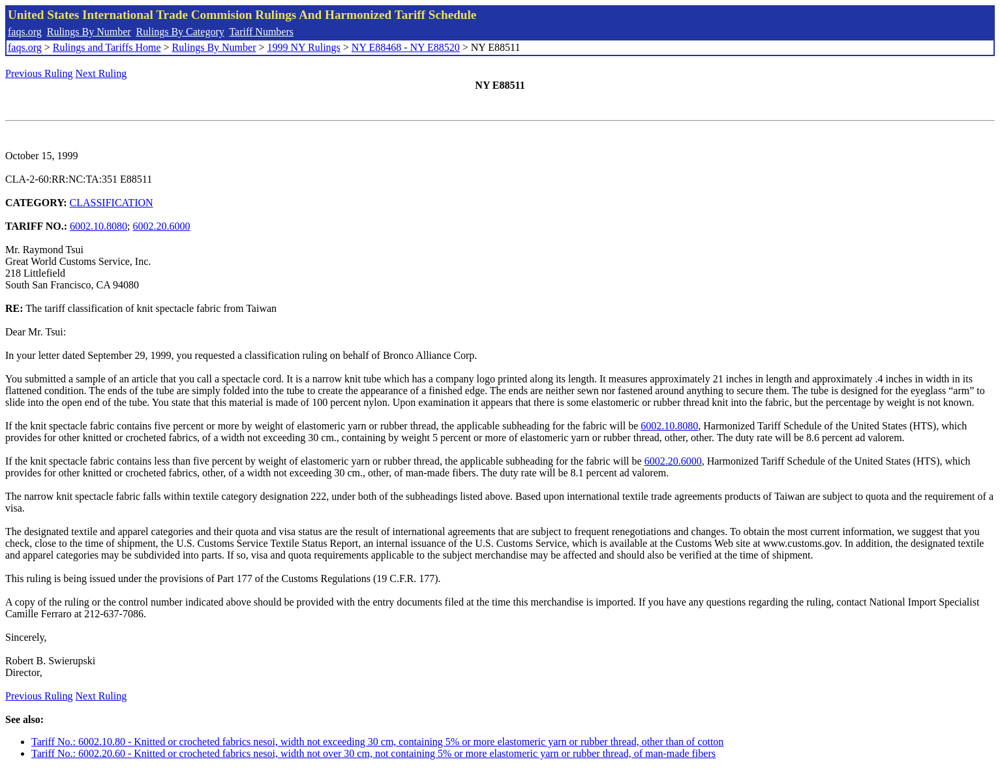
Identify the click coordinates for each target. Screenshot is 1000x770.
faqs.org (25, 31)
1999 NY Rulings (304, 47)
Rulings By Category (180, 31)
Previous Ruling (39, 73)
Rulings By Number (89, 31)
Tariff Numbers (261, 31)
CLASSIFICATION (111, 202)
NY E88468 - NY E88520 (406, 47)
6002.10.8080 (98, 226)
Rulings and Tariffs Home (107, 47)
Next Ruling (101, 73)
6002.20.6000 (161, 226)
